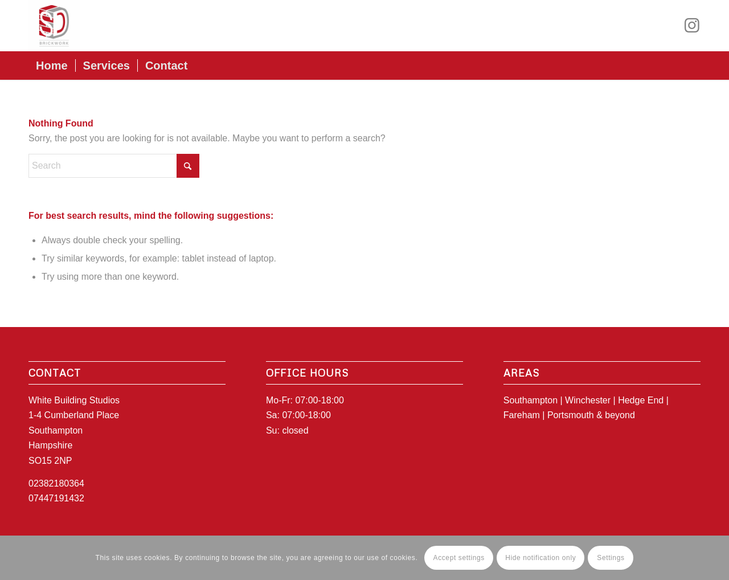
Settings (610, 558)
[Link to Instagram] (692, 25)
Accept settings (459, 558)
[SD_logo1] (54, 25)
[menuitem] (51, 65)
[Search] (113, 166)
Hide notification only (540, 558)
